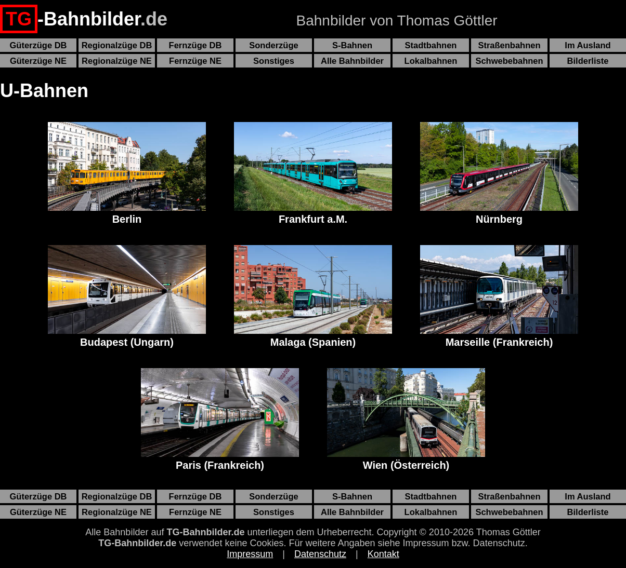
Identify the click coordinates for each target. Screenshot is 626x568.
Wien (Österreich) (406, 419)
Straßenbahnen (509, 45)
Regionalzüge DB (117, 45)
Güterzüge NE (38, 60)
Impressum (250, 554)
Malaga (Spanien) (313, 296)
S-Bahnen (352, 45)
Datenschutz (320, 554)
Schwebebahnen (509, 60)
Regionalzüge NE (117, 60)
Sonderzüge (273, 45)
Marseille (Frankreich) (499, 296)
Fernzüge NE (195, 60)
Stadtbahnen (431, 45)
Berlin (127, 173)
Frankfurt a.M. (313, 173)
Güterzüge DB (38, 45)
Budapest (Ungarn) (127, 296)
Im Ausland (587, 45)
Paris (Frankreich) (220, 419)
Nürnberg (499, 173)
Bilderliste (588, 60)
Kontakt (383, 554)
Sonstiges (273, 60)
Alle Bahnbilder (352, 60)
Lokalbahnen (431, 60)
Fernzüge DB (195, 45)
